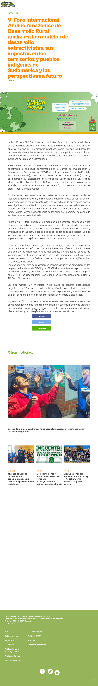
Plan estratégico (35, 631)
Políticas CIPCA (34, 636)
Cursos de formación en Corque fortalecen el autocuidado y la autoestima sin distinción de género (46, 430)
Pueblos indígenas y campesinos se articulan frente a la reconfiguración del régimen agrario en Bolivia (49, 479)
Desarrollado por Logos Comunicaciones (95, 680)
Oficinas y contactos (37, 644)
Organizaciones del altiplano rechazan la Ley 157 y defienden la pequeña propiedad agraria (76, 479)
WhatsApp (42, 328)
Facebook (41, 316)
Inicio (7, 631)
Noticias (31, 640)
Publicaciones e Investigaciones (12, 650)
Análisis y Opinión (12, 656)
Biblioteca (9, 644)
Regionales (10, 640)
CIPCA (8, 4)
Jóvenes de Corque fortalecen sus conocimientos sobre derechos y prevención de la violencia (21, 479)
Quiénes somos (11, 636)
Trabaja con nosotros (14, 660)
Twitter (41, 322)
